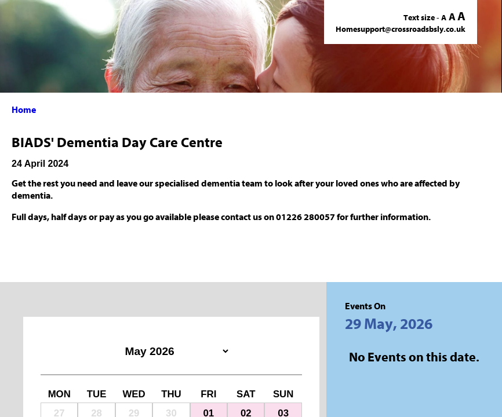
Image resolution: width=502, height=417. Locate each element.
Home (24, 110)
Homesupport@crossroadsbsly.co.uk (400, 29)
